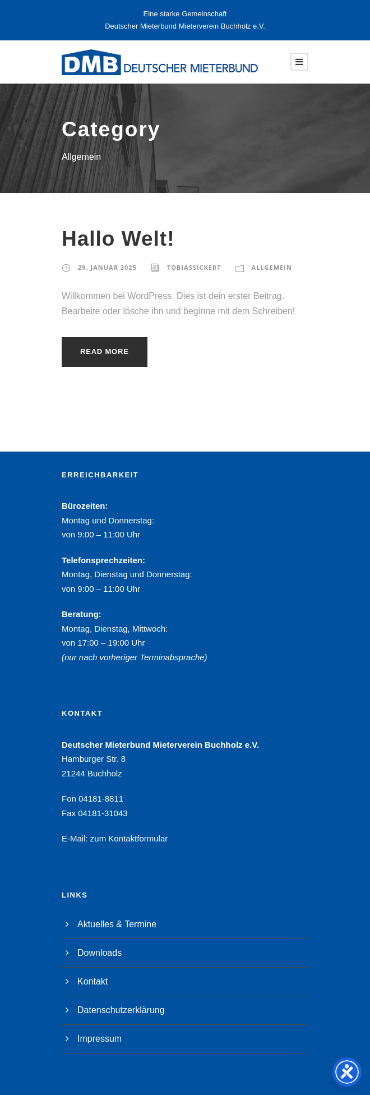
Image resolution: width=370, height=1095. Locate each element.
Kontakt (92, 981)
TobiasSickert (194, 267)
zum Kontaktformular (129, 838)
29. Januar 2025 (107, 267)
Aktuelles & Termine (116, 924)
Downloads (99, 953)
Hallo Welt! (118, 238)
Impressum (99, 1038)
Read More (104, 351)
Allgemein (272, 267)
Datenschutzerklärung (121, 1010)
